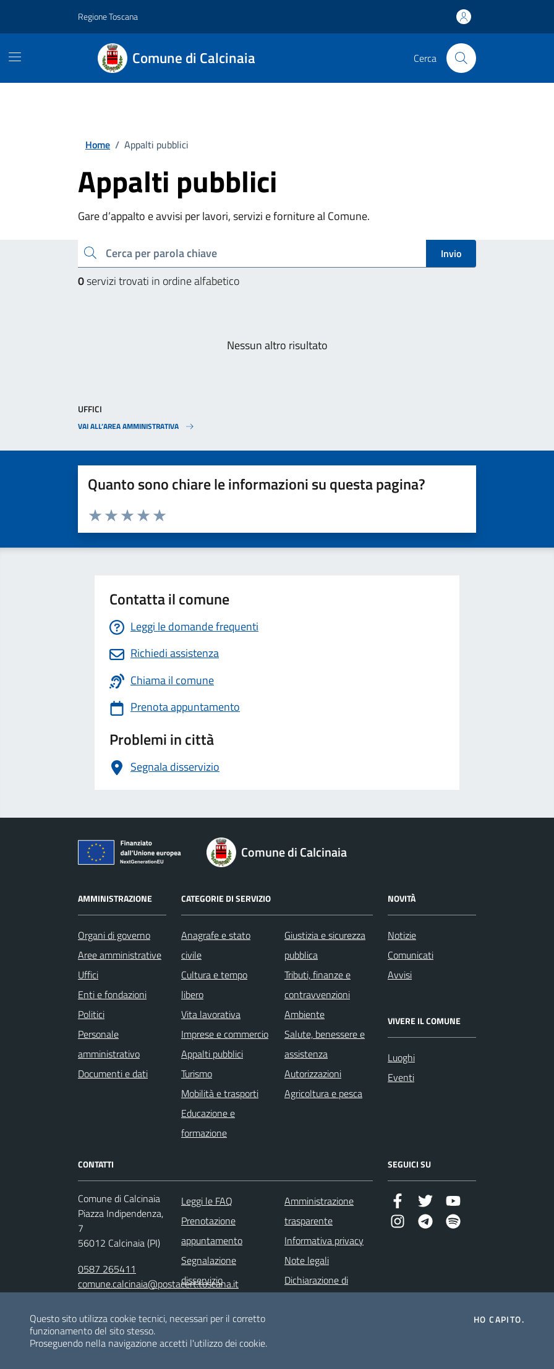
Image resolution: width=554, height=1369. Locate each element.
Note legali (306, 1260)
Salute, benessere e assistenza (324, 1044)
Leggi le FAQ (206, 1200)
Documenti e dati (113, 1073)
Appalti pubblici (212, 1053)
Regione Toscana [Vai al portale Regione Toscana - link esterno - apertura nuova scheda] (108, 16)
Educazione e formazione (208, 1123)
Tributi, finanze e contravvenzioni (317, 984)
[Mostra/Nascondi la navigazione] (14, 56)
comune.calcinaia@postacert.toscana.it (158, 1283)
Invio (451, 253)
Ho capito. (499, 1319)
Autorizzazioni (312, 1073)
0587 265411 (107, 1268)
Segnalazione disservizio (208, 1270)
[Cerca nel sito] (461, 58)
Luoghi (401, 1057)
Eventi (401, 1077)
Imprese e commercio (224, 1034)
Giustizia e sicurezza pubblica (324, 945)
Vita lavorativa (211, 1014)
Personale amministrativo (109, 1044)
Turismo (196, 1073)
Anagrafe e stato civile (215, 945)
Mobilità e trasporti (219, 1093)
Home (97, 144)
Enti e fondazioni (112, 994)
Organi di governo (114, 935)
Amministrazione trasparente (319, 1210)
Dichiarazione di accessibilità (316, 1290)
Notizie (402, 935)
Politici (91, 1014)
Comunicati (410, 954)
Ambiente (304, 1014)
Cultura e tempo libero (214, 984)
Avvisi (400, 974)
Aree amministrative (119, 954)
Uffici (88, 974)
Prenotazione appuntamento (211, 1230)
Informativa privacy (324, 1240)
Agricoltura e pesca (323, 1093)
